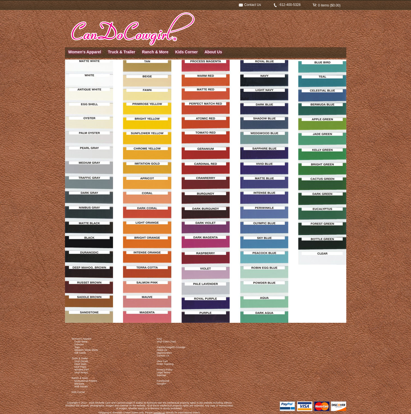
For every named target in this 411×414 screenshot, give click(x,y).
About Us (213, 52)
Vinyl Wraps (81, 372)
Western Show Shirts (86, 350)
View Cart (162, 361)
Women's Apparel (84, 52)
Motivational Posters (86, 380)
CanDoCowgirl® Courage (171, 347)
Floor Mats (81, 364)
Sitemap (161, 375)
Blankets (79, 383)
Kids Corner (186, 52)
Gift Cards (80, 352)
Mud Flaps (80, 366)
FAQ (159, 338)
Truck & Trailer (121, 52)
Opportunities (164, 352)
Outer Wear (81, 341)
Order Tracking (165, 364)
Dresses (79, 344)
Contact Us (250, 5)
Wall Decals (81, 386)
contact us (159, 412)
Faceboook (163, 380)
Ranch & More (155, 52)
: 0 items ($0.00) (327, 5)
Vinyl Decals (81, 361)
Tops (77, 347)
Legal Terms (163, 372)
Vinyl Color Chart (166, 341)
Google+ (161, 383)
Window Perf (82, 369)
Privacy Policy (164, 369)
